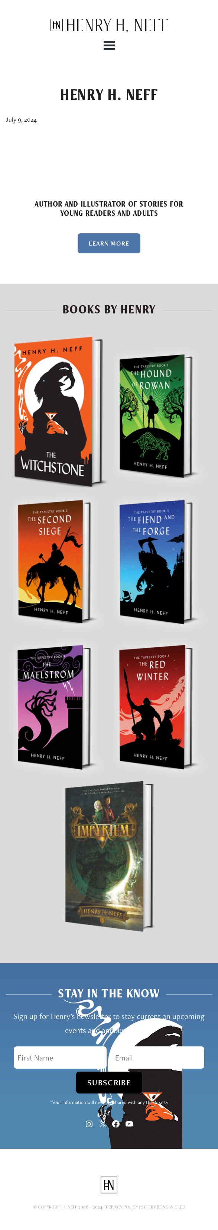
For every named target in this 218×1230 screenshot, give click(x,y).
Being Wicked (171, 1207)
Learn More (109, 243)
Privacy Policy (122, 1207)
